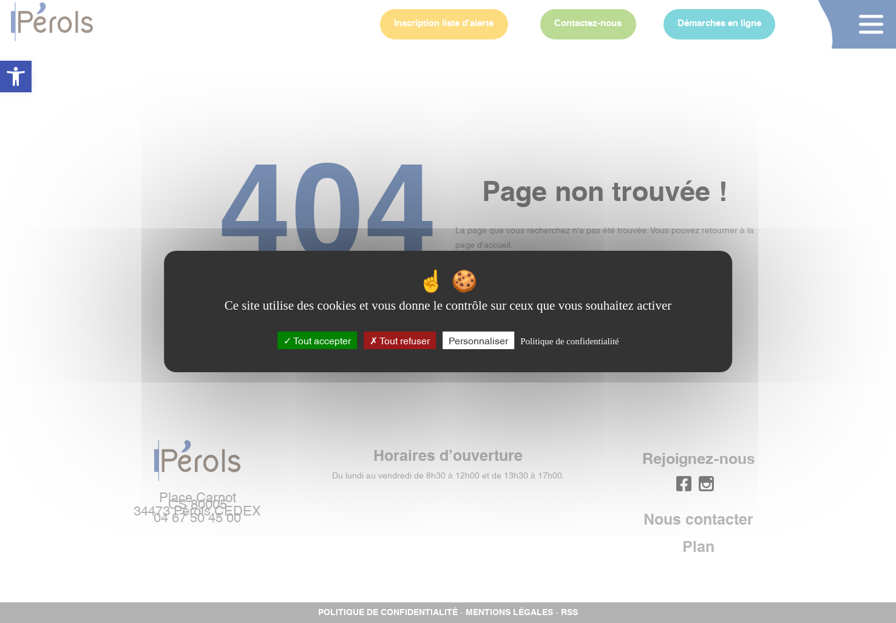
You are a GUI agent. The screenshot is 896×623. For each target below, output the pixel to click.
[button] (16, 76)
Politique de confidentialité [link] (569, 341)
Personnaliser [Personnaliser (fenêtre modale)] (478, 340)
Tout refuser (400, 340)
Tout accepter (317, 340)
